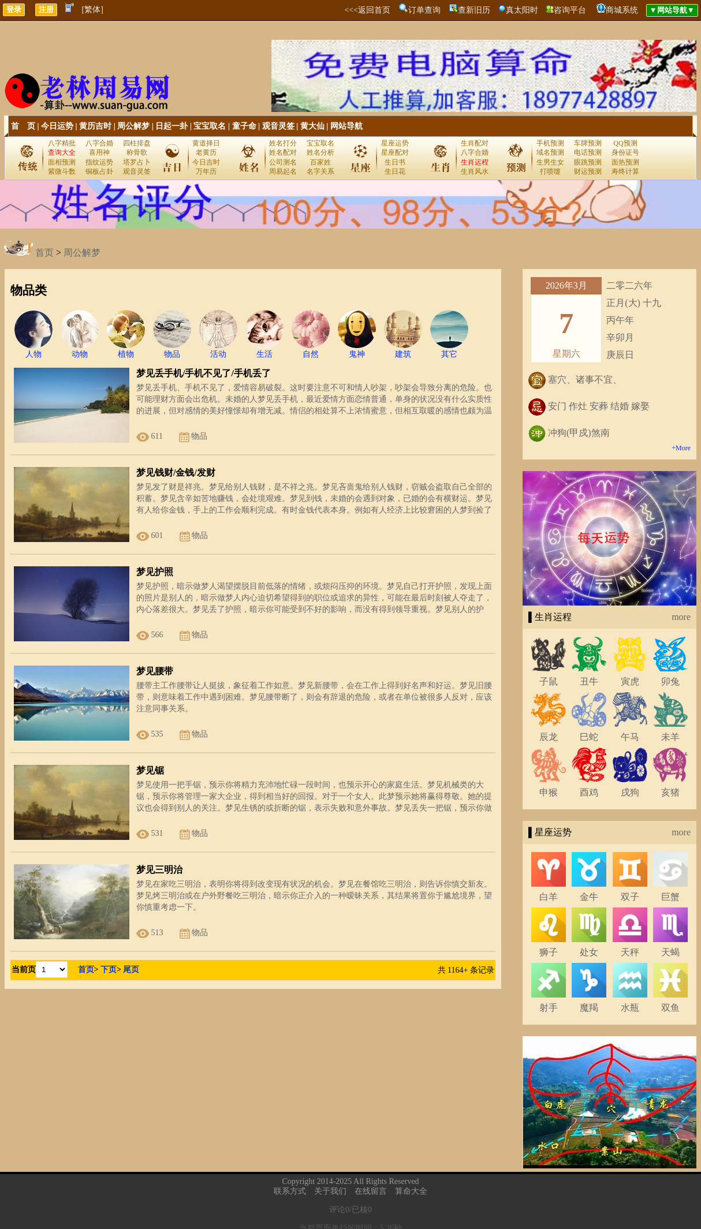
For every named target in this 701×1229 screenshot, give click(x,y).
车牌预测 (588, 143)
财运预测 (588, 171)
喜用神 (99, 152)
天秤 (630, 952)
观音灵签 (278, 126)
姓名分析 (320, 152)
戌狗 (630, 792)
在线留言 (371, 1191)
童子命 (244, 126)
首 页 (23, 126)
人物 (33, 350)
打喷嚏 (550, 171)
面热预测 (625, 162)
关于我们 (330, 1191)
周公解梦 (133, 126)
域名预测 (550, 152)
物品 (172, 350)
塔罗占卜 (137, 162)
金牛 (589, 897)
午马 (630, 737)
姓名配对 (283, 152)
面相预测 (62, 162)
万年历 (206, 171)
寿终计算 (625, 171)
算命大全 (411, 1191)
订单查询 (424, 10)
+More (681, 448)
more (681, 617)
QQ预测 (625, 143)
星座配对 (395, 152)
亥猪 (670, 792)
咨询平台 (570, 10)
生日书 (395, 162)
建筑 (403, 350)
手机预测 (550, 143)
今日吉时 (206, 162)
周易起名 (283, 171)
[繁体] (92, 9)
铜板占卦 (99, 171)
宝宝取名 (209, 126)
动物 (80, 350)
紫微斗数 (62, 171)
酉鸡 (589, 792)
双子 (630, 897)
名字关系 (320, 171)
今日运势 (57, 126)
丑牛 (589, 681)
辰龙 (548, 737)
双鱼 (670, 1008)
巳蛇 (589, 737)
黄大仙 (312, 126)
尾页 (131, 969)
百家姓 (320, 162)
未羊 (670, 737)
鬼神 (357, 350)
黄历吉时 (95, 126)
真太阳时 (522, 10)
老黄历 (206, 152)
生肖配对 (475, 143)
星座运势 (395, 143)
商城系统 (622, 10)
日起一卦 (171, 126)
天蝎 (670, 952)
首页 (44, 252)
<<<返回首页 (367, 10)
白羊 (548, 897)
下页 (108, 969)
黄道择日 (206, 143)
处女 (589, 952)
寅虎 (630, 681)
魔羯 (589, 1008)
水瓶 (630, 1008)
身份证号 (625, 152)
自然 (311, 350)
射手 (548, 1008)
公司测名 (283, 162)
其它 (449, 350)
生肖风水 (475, 171)
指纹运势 (99, 162)
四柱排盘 (137, 143)
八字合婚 (99, 143)
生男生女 (550, 162)
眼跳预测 (588, 162)
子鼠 (548, 681)
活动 (218, 350)
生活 (264, 350)
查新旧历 (474, 10)
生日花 (395, 171)
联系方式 (290, 1191)
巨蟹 (670, 897)
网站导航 (346, 126)
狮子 (548, 952)
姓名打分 (283, 143)
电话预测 (588, 152)
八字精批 (62, 143)
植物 (126, 350)
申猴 (548, 792)
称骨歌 (136, 152)
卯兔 (670, 681)
